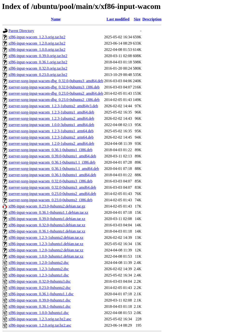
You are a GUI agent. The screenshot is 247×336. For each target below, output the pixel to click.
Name (56, 19)
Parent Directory (21, 31)
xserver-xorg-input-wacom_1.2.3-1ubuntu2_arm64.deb (51, 137)
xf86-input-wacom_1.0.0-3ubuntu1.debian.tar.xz (45, 256)
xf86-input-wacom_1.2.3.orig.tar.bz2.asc (39, 319)
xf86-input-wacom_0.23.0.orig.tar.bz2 (37, 75)
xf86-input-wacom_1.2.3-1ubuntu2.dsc (38, 269)
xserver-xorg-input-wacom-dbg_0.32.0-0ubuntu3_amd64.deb (55, 81)
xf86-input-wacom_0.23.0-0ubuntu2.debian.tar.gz (46, 206)
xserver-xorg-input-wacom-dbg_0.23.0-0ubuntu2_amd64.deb (55, 93)
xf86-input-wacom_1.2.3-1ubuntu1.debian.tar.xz (45, 244)
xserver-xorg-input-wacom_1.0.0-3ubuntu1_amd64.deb (51, 125)
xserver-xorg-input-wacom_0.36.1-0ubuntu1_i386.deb (50, 150)
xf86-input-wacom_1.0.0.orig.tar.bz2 (36, 49)
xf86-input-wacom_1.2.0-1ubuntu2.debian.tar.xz (45, 250)
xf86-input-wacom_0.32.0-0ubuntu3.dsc (39, 281)
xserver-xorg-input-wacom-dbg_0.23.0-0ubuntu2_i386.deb (54, 100)
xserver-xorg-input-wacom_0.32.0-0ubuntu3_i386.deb (50, 181)
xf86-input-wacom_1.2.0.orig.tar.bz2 (36, 43)
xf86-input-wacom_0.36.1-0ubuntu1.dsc (39, 306)
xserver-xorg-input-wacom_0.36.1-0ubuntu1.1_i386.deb (51, 162)
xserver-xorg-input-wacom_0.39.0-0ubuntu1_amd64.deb (52, 156)
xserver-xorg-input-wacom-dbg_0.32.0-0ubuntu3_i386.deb (54, 87)
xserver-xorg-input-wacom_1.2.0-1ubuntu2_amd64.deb (51, 143)
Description (151, 19)
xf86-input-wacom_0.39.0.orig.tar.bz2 (37, 56)
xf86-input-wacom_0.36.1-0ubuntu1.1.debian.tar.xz (48, 212)
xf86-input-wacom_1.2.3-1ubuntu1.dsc (38, 275)
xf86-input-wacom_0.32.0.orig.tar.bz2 (37, 68)
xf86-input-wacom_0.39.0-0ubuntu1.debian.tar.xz (46, 219)
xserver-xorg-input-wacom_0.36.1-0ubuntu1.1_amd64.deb (53, 169)
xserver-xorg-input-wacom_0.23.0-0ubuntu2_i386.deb (50, 200)
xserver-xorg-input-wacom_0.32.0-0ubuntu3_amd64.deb (52, 187)
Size (137, 19)
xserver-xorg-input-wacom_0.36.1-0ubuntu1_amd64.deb (52, 175)
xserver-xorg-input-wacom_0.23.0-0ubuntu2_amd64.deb (52, 194)
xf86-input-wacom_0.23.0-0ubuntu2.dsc (39, 288)
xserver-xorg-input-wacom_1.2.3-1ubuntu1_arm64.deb (51, 131)
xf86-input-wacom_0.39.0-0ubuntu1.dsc (39, 300)
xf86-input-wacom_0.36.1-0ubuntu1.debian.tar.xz (46, 231)
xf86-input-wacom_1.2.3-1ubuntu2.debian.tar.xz (45, 237)
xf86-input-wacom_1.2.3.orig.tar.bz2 (36, 37)
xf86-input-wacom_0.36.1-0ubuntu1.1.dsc (41, 294)
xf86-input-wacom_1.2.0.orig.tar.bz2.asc (39, 325)
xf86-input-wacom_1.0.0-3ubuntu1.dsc (38, 313)
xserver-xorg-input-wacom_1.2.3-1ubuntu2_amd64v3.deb (53, 106)
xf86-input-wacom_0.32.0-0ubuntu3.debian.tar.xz (46, 225)
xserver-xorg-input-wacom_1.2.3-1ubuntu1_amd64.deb (51, 112)
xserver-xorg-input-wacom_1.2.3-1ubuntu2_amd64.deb (51, 118)
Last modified (118, 19)
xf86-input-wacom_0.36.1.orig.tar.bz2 (37, 62)
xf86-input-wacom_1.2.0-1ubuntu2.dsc (38, 263)
